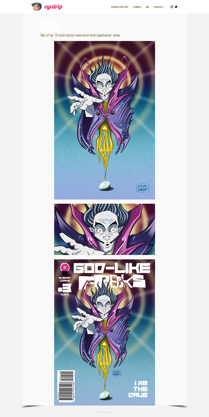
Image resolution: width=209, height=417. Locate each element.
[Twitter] (176, 7)
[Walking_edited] (37, 6)
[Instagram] (172, 7)
